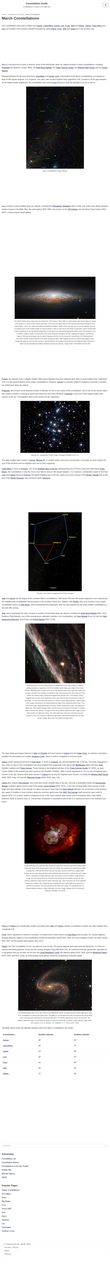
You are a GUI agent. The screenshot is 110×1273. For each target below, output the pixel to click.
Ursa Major (40, 76)
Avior (101, 765)
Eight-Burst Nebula (44, 68)
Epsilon (44, 753)
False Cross (82, 753)
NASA (4, 1177)
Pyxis (67, 26)
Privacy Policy (11, 1255)
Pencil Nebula (39, 619)
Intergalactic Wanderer (61, 206)
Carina (57, 26)
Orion (4, 1198)
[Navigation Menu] (105, 5)
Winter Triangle (92, 475)
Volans (81, 26)
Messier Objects (8, 1174)
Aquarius (5, 1220)
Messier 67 (40, 460)
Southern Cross (38, 756)
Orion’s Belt (6, 1209)
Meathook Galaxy (100, 953)
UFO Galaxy (73, 209)
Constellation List (9, 1159)
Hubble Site (6, 1170)
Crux (4, 1205)
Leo (3, 1224)
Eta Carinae (24, 783)
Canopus (54, 762)
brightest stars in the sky (47, 469)
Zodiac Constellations (10, 1190)
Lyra (3, 1212)
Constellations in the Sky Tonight (15, 1166)
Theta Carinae (26, 768)
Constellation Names (10, 1162)
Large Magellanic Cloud (49, 953)
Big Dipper (6, 1201)
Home (4, 14)
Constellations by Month (16, 14)
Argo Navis (25, 605)
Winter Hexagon (17, 478)
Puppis (76, 602)
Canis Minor (48, 26)
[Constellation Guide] (36, 5)
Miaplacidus (80, 765)
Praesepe (6, 68)
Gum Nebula (82, 616)
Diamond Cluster (34, 777)
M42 (65, 792)
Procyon (24, 469)
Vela (72, 26)
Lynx (62, 26)
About (7, 1258)
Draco (4, 1216)
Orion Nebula (68, 789)
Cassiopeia (6, 1227)
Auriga (51, 76)
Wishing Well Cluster (86, 68)
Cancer (39, 26)
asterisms (46, 478)
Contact (8, 1262)
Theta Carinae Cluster (65, 68)
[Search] (55, 1146)
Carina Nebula (49, 786)
